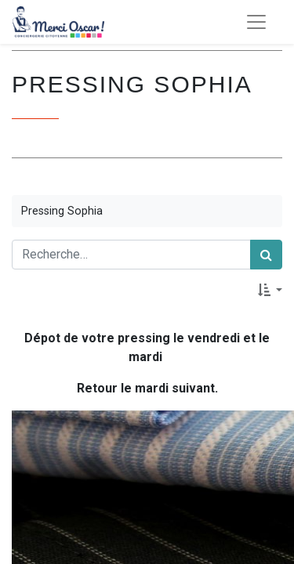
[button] (270, 290)
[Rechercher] (266, 254)
